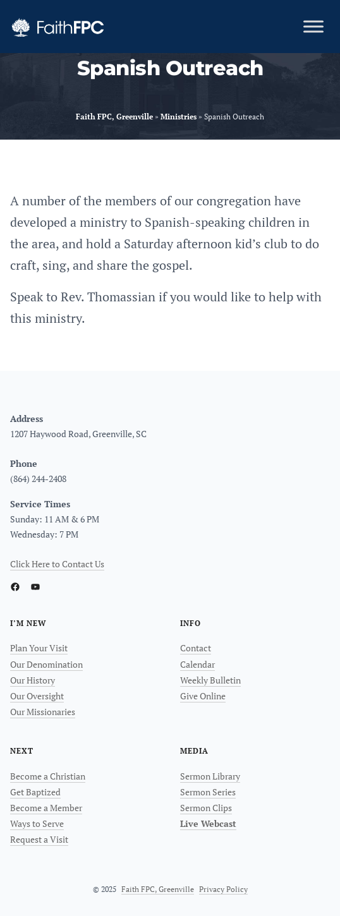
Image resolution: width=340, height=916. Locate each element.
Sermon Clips (206, 808)
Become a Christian (47, 776)
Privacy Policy (223, 889)
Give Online (203, 696)
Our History (32, 680)
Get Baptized (35, 792)
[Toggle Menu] (313, 26)
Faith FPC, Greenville (157, 889)
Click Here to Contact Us (57, 564)
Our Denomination (46, 664)
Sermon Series (208, 792)
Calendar (197, 664)
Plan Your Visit (39, 648)
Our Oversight (37, 696)
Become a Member (46, 808)
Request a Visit (39, 839)
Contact (195, 648)
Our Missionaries (42, 712)
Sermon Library (210, 776)
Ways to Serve (37, 823)
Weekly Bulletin (210, 680)
